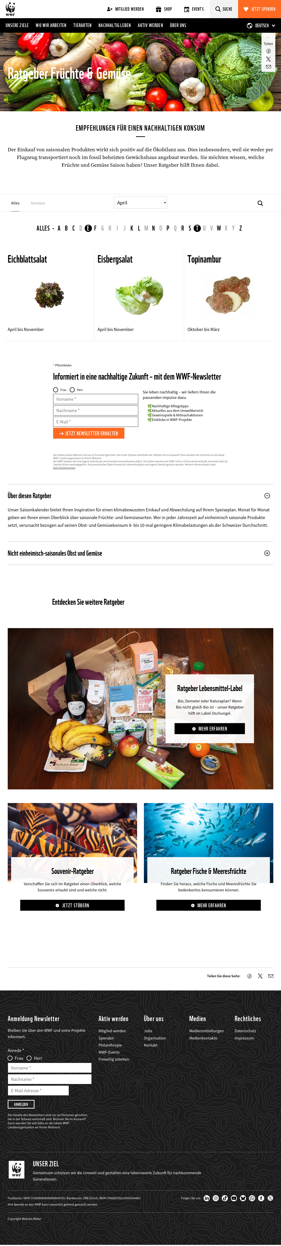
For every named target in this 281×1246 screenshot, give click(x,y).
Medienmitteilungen (206, 1031)
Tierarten (82, 25)
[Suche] (224, 9)
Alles (43, 228)
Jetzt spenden (263, 9)
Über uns (178, 25)
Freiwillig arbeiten (114, 1059)
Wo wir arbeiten (51, 25)
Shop (164, 9)
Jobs (148, 1031)
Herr (80, 390)
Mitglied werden (125, 9)
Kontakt (151, 1045)
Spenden (106, 1038)
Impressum (244, 1038)
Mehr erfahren (213, 729)
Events (194, 9)
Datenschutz (245, 1031)
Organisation (155, 1038)
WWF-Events (109, 1052)
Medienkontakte (203, 1038)
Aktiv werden (150, 25)
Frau (63, 390)
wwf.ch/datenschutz (64, 468)
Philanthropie (110, 1045)
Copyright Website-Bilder (24, 1219)
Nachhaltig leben (115, 25)
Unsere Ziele (17, 25)
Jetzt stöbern (75, 906)
